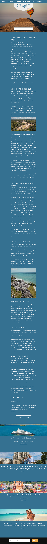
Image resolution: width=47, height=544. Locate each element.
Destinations (18, 1)
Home (3, 1)
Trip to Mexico (23, 29)
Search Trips (26, 1)
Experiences (10, 1)
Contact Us (38, 1)
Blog (33, 1)
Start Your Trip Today (23, 417)
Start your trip (35, 540)
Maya (16, 108)
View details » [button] (23, 443)
